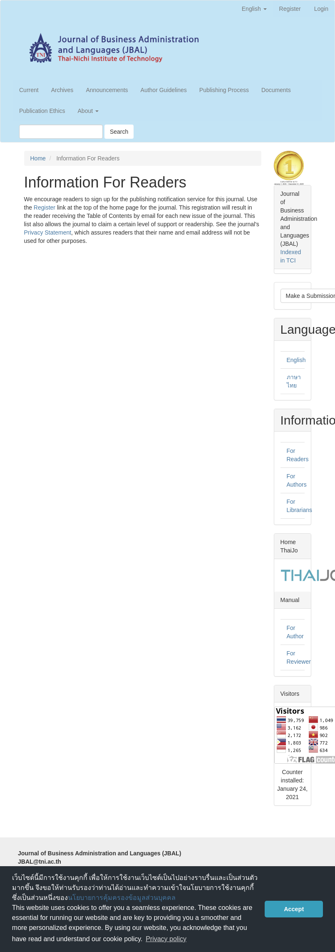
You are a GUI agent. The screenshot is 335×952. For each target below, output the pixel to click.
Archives (62, 90)
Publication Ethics (42, 110)
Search (119, 131)
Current (29, 90)
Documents (276, 90)
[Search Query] (61, 132)
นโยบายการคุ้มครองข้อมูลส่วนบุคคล (122, 897)
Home (38, 158)
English (296, 360)
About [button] (88, 110)
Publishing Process (224, 90)
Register (290, 8)
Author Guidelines (164, 90)
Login (321, 8)
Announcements (107, 90)
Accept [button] (294, 909)
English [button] (254, 8)
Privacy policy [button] (166, 938)
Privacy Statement (48, 232)
